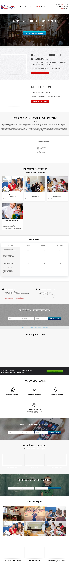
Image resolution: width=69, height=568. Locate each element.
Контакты (45, 327)
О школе (23, 327)
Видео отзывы (38, 327)
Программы (30, 327)
